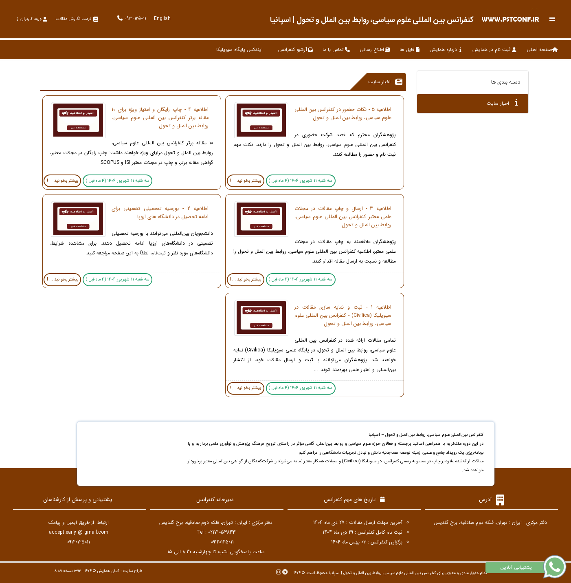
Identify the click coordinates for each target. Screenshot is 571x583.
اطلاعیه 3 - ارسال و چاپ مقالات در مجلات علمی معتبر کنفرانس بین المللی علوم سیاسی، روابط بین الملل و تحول (342, 217)
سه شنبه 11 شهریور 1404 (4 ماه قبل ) (300, 180)
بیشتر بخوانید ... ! (245, 180)
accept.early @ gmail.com (78, 532)
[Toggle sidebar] (552, 19)
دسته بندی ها (505, 82)
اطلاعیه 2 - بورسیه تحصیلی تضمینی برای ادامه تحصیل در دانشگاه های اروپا (160, 213)
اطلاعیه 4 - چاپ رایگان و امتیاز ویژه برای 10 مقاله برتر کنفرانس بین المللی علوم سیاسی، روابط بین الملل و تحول (160, 118)
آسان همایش (108, 571)
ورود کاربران (31, 18)
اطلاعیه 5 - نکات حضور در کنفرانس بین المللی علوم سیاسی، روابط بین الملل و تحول (342, 114)
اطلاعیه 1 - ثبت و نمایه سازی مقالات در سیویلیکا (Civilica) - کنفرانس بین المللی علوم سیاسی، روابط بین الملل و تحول (342, 315)
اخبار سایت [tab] (502, 103)
